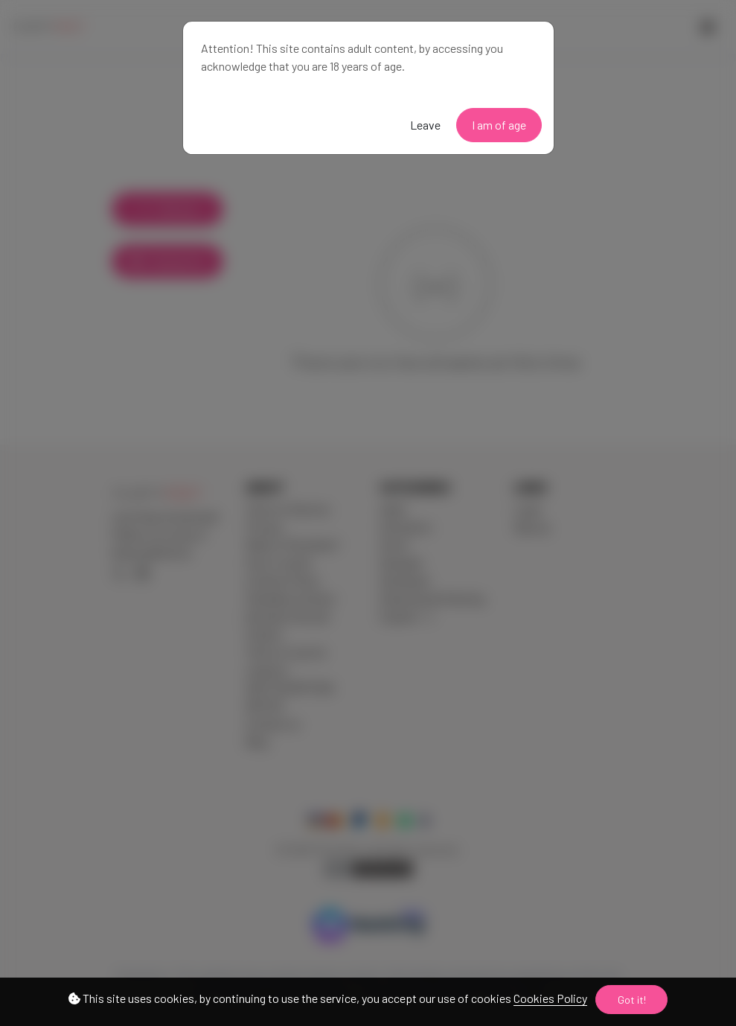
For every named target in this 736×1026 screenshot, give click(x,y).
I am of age (499, 125)
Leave (425, 125)
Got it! (632, 999)
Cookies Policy (550, 998)
